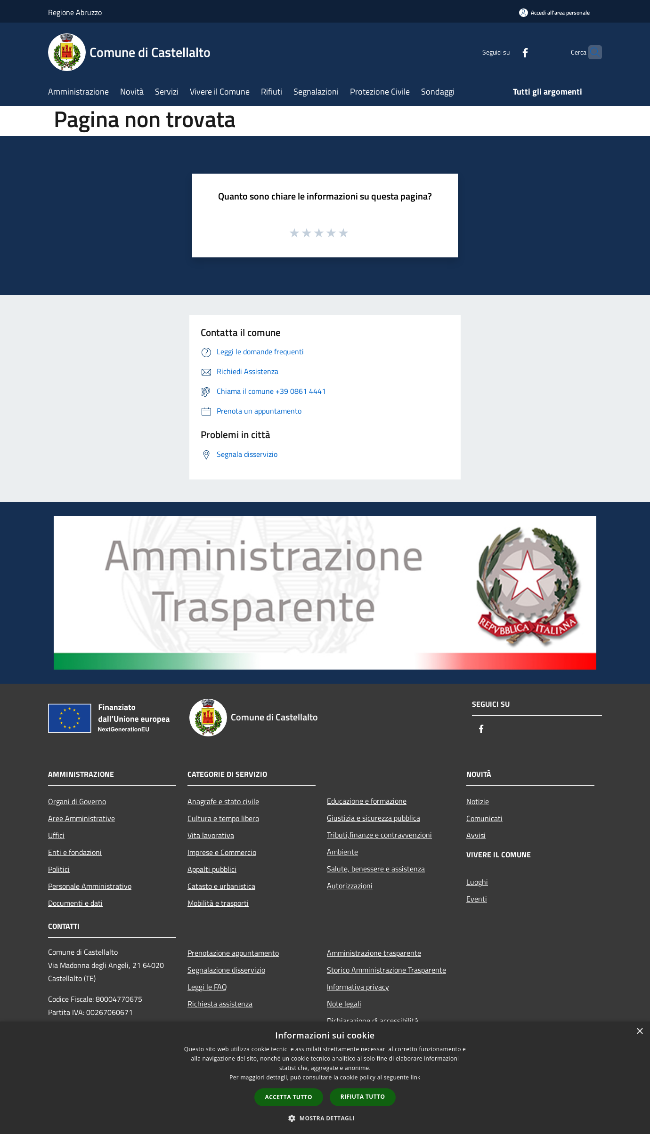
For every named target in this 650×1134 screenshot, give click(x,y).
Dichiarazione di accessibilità (372, 1020)
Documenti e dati (75, 903)
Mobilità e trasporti (218, 903)
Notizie (477, 801)
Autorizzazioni (350, 885)
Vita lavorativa (210, 835)
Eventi (476, 898)
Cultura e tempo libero (223, 818)
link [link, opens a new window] (416, 1077)
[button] (325, 1118)
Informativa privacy (358, 986)
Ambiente (342, 851)
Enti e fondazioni (75, 852)
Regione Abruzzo (75, 12)
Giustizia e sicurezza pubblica (373, 817)
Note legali (344, 1003)
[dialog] (325, 1078)
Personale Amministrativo (89, 886)
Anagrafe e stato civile (223, 801)
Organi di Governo (77, 801)
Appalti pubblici (211, 869)
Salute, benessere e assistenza (376, 868)
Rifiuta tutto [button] (363, 1097)
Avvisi (476, 835)
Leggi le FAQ (207, 986)
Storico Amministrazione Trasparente (386, 969)
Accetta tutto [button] (288, 1097)
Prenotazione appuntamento (233, 952)
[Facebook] (506, 52)
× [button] (639, 1031)
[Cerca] (590, 52)
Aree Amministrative (81, 818)
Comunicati (484, 818)
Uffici (56, 835)
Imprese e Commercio (221, 852)
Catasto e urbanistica (221, 886)
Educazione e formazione (366, 801)
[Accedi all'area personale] (554, 12)
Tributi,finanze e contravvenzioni (379, 834)
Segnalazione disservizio (226, 969)
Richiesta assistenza (219, 1003)
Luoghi (477, 881)
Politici (59, 869)
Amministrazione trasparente (374, 952)
